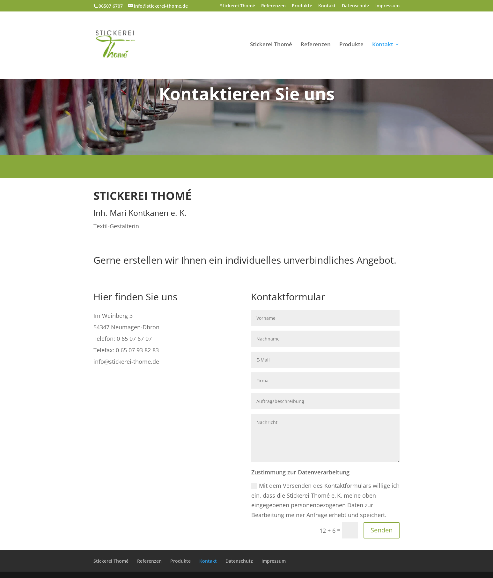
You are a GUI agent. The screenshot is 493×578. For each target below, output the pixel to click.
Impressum (387, 6)
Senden (382, 530)
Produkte (302, 6)
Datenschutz (355, 6)
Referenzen (273, 6)
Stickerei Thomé (237, 6)
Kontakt (327, 6)
